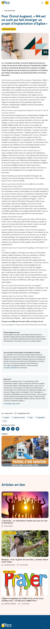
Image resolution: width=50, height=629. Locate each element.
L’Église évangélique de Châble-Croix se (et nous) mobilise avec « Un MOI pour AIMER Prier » (22, 599)
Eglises (6, 571)
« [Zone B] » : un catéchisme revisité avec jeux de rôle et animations (24, 521)
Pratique (12, 571)
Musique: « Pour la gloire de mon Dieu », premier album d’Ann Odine (25, 560)
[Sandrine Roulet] (2, 565)
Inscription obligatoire (10, 367)
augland (6, 417)
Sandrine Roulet (9, 565)
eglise (31, 417)
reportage (9, 325)
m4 (5, 421)
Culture (13, 533)
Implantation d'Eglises (8, 29)
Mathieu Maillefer (10, 604)
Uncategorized (8, 494)
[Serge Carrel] (2, 413)
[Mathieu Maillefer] (2, 604)
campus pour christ (19, 417)
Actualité (6, 533)
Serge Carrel (8, 413)
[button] (46, 2)
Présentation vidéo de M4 (12, 403)
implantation (41, 417)
